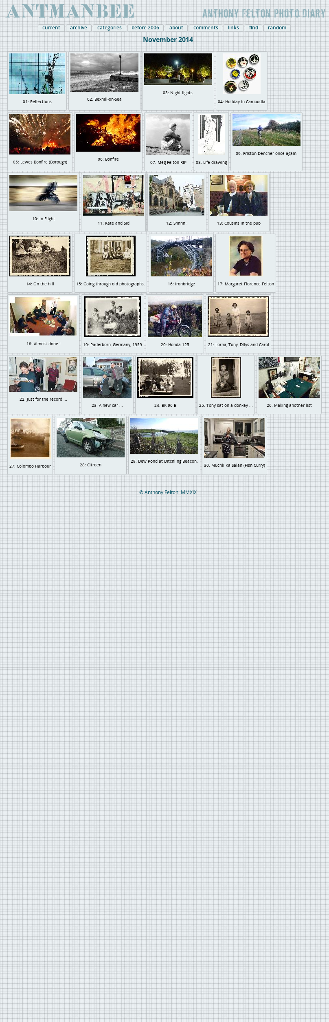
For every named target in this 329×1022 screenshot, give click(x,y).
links (233, 27)
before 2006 (145, 27)
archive (78, 27)
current (51, 27)
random (277, 27)
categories (109, 27)
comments (205, 27)
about (176, 27)
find (253, 27)
